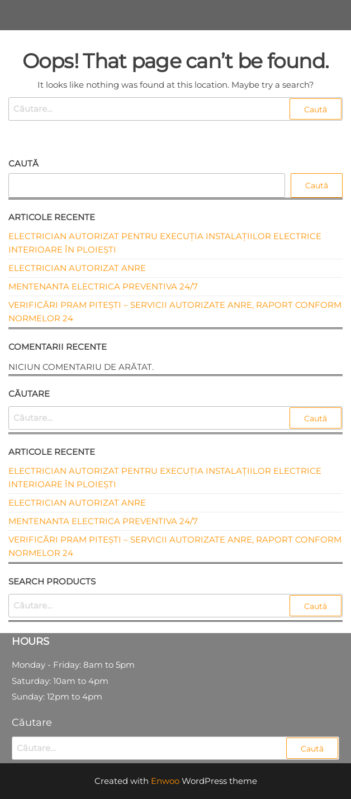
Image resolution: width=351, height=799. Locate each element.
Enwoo (165, 781)
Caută (23, 163)
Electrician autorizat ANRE (77, 268)
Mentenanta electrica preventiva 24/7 (103, 286)
